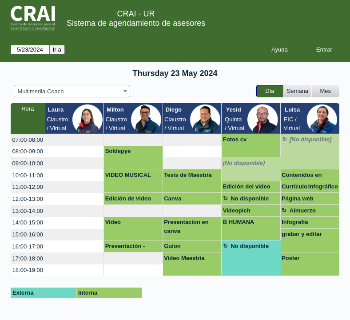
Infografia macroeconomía (304, 223)
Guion (172, 246)
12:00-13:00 (27, 199)
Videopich (237, 210)
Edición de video (128, 198)
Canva (172, 198)
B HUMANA (239, 222)
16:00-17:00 (27, 246)
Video (113, 222)
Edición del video (246, 186)
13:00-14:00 (27, 211)
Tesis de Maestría (187, 175)
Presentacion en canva (186, 226)
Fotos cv (235, 139)
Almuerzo (303, 210)
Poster (290, 258)
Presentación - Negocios (125, 247)
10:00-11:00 (27, 175)
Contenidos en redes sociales (302, 176)
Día (269, 91)
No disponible (250, 198)
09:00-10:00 (27, 163)
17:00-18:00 (27, 258)
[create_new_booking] (74, 140)
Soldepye (118, 151)
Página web (298, 198)
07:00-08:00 (27, 139)
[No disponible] (311, 139)
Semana (297, 91)
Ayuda (279, 49)
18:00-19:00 (27, 270)
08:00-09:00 (27, 151)
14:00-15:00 (27, 222)
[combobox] (72, 91)
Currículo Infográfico (310, 186)
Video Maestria (184, 258)
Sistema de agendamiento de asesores (136, 23)
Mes (325, 91)
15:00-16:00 (27, 234)
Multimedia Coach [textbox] (41, 91)
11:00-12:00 (27, 187)
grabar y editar (302, 234)
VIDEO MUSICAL (128, 175)
